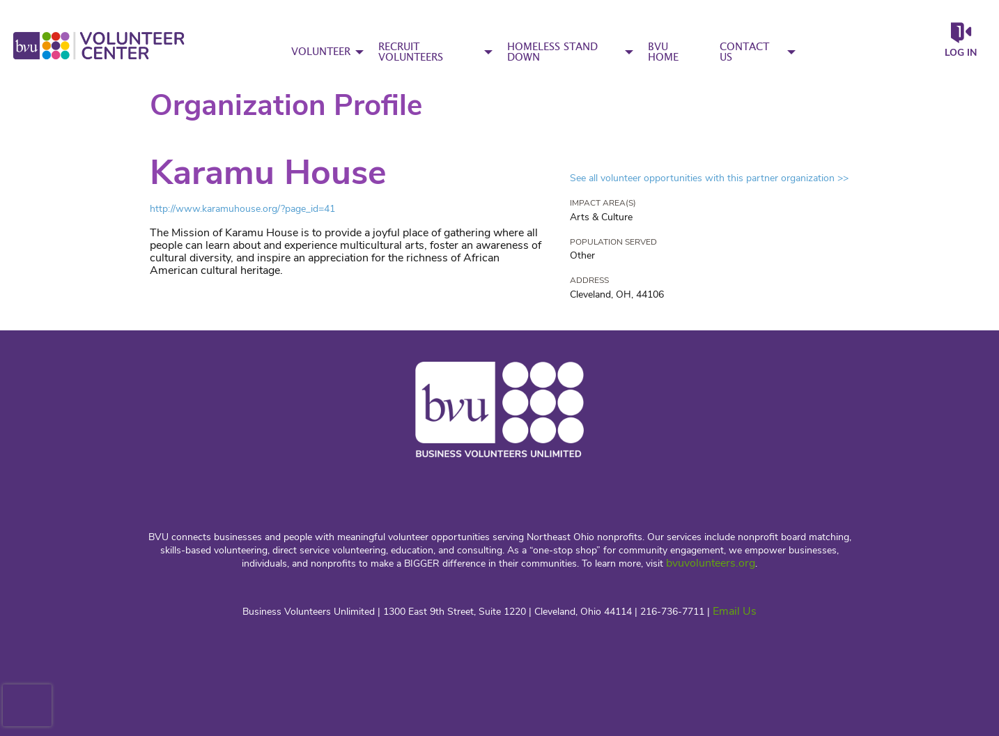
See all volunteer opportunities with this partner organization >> (709, 178)
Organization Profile (286, 105)
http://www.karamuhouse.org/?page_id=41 (242, 208)
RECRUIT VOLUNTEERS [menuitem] (410, 52)
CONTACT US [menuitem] (744, 52)
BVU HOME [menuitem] (663, 52)
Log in (961, 52)
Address (589, 280)
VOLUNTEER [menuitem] (320, 52)
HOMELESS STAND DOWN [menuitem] (552, 52)
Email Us (735, 611)
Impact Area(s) (603, 202)
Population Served (613, 241)
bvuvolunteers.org (710, 563)
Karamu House (268, 172)
